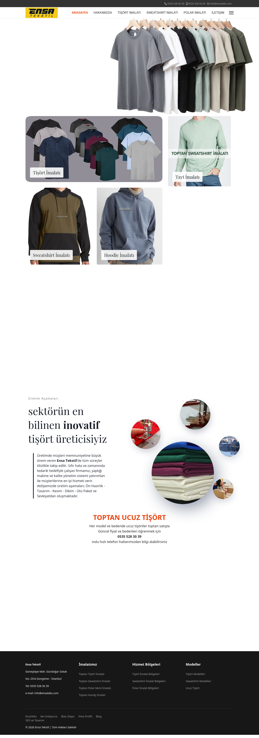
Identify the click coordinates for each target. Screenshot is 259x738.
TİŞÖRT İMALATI (129, 12)
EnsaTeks (31, 719)
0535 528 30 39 (175, 3)
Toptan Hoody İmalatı (92, 698)
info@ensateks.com (221, 3)
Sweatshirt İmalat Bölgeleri (149, 684)
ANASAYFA (80, 12)
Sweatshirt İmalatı (51, 258)
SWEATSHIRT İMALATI (162, 12)
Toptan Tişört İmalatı (91, 677)
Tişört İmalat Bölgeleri (146, 677)
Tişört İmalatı (46, 175)
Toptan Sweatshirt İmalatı (94, 684)
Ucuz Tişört (193, 691)
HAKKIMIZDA (103, 12)
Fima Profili (85, 719)
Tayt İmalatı (188, 180)
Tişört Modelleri (195, 677)
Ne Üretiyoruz (48, 719)
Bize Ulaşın (68, 719)
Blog (99, 719)
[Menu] (231, 12)
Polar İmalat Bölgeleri (145, 691)
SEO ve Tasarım (35, 723)
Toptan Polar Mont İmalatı (95, 691)
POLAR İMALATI (195, 12)
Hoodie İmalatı (119, 258)
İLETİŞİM (218, 12)
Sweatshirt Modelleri (198, 684)
